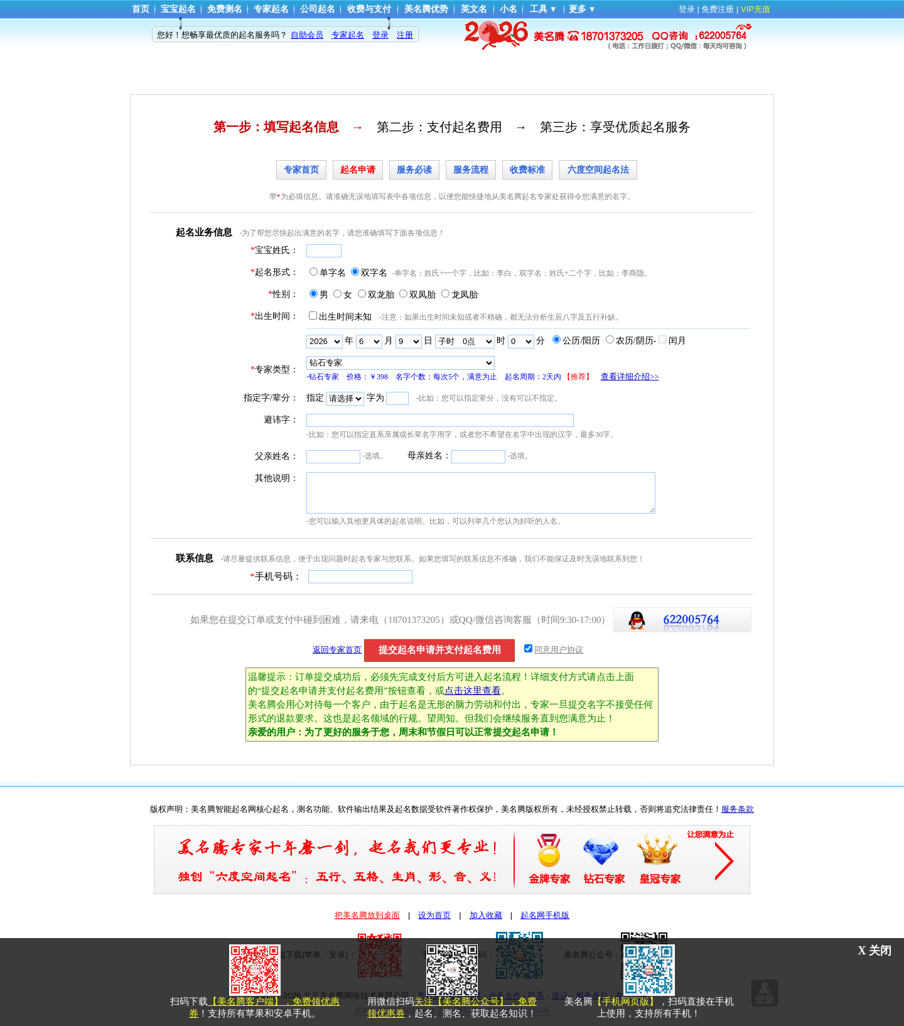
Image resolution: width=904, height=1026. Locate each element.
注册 (405, 35)
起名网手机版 (544, 915)
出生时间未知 (345, 316)
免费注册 (717, 9)
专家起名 (271, 9)
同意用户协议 (558, 649)
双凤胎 (422, 295)
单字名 (333, 273)
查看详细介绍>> (630, 376)
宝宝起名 (178, 9)
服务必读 (414, 170)
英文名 (474, 9)
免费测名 (224, 9)
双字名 (374, 273)
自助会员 (307, 35)
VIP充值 (755, 9)
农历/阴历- (636, 340)
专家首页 (301, 170)
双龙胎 (381, 295)
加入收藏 (486, 915)
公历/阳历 (581, 340)
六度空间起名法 (598, 170)
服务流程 (470, 170)
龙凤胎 (464, 295)
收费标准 (527, 170)
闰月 (677, 340)
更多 (577, 9)
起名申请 (357, 170)
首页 (140, 9)
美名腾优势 (426, 9)
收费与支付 (369, 9)
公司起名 (317, 9)
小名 (508, 9)
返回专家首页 (337, 649)
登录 (687, 9)
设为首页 (434, 915)
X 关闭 (875, 950)
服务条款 (737, 809)
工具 (538, 9)
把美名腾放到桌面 (367, 915)
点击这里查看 (472, 691)
